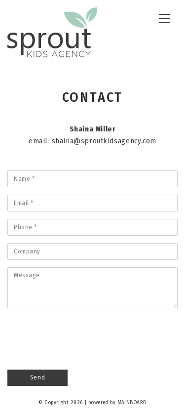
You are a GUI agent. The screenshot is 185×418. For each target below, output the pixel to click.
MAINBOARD (132, 402)
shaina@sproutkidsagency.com (104, 140)
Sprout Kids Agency (52, 32)
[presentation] (82, 335)
